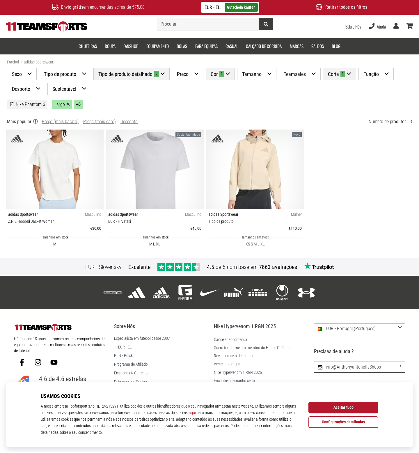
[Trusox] (258, 292)
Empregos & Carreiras (131, 373)
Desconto (129, 121)
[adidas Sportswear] (161, 292)
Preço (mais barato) (60, 121)
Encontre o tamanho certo (234, 380)
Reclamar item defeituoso (234, 355)
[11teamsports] (113, 292)
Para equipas (206, 46)
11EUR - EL (123, 347)
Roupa (110, 46)
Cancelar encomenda (230, 339)
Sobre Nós (353, 26)
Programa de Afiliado (131, 364)
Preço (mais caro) (99, 121)
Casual (232, 46)
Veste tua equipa (227, 364)
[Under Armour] (306, 292)
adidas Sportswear (38, 62)
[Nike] (209, 292)
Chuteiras (88, 46)
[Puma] (234, 292)
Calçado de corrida (264, 46)
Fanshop (130, 46)
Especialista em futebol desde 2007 (142, 339)
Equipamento (157, 46)
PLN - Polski (124, 356)
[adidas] (137, 292)
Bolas (182, 46)
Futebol (13, 62)
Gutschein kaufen (241, 7)
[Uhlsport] (282, 292)
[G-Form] (185, 292)
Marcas (296, 46)
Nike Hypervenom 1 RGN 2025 (238, 372)
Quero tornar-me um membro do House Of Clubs (252, 347)
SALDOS (317, 46)
